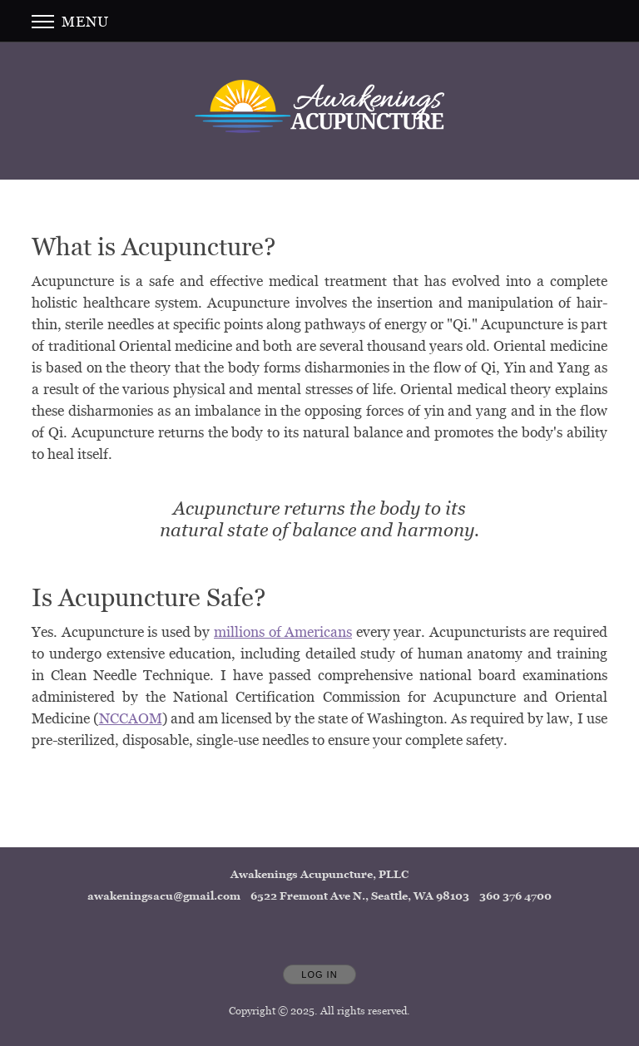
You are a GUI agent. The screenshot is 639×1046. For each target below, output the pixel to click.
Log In (319, 974)
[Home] (319, 106)
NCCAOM (130, 718)
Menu (70, 21)
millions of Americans (283, 631)
